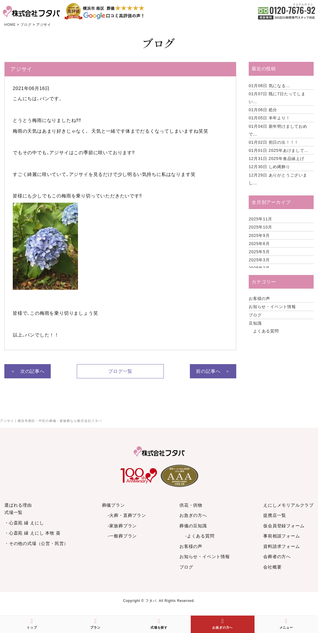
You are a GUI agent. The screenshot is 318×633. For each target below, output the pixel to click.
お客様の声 (259, 298)
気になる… (269, 85)
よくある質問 (266, 331)
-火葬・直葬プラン (127, 515)
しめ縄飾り (269, 166)
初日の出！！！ (274, 142)
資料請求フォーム (281, 546)
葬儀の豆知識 (193, 525)
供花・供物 (190, 505)
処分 (263, 109)
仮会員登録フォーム (283, 525)
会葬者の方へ (277, 556)
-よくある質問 (200, 535)
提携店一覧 (274, 515)
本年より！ (269, 118)
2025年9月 (259, 235)
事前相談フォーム (281, 535)
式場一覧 (13, 512)
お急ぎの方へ (193, 515)
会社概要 (272, 566)
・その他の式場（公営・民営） (36, 543)
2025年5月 (259, 251)
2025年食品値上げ (276, 158)
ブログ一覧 (120, 371)
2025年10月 (260, 227)
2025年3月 (259, 260)
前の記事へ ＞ (213, 371)
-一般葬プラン (122, 535)
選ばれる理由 (18, 505)
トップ (32, 623)
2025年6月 (259, 243)
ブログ (255, 315)
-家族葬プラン (122, 525)
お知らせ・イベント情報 (272, 306)
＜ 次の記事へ (27, 371)
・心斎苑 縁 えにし (24, 522)
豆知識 (255, 323)
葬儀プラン (113, 505)
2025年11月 (260, 219)
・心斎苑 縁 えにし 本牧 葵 (32, 533)
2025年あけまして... (278, 150)
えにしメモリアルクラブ (288, 505)
